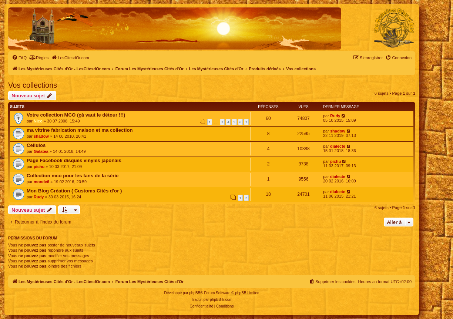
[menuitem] (19, 57)
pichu (39, 166)
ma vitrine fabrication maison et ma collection (80, 130)
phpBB (194, 293)
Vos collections (32, 85)
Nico (38, 121)
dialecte (337, 146)
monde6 (41, 181)
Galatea (41, 151)
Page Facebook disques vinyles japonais (74, 160)
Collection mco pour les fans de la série (72, 175)
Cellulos (36, 145)
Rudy (335, 116)
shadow (41, 136)
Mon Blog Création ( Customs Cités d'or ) (74, 191)
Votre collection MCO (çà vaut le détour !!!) (76, 115)
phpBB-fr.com (221, 300)
